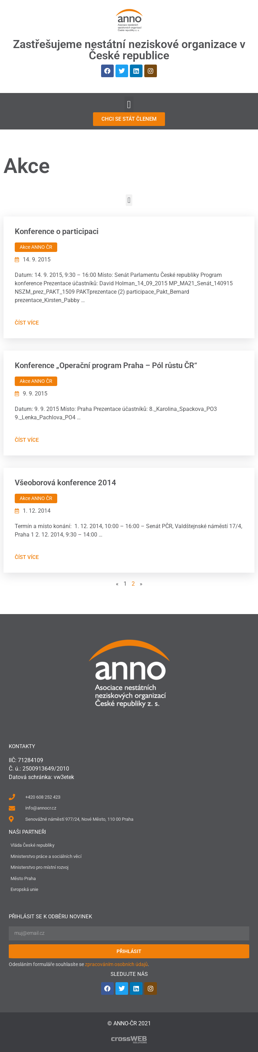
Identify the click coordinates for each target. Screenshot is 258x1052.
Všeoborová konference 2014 (65, 482)
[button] (129, 104)
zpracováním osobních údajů (116, 964)
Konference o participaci (57, 231)
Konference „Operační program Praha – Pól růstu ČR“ (106, 365)
